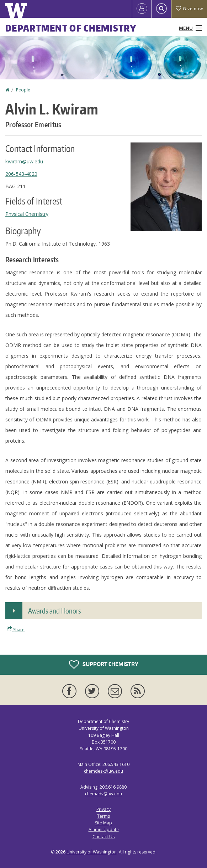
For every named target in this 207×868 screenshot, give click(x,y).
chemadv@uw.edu (103, 794)
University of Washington (92, 852)
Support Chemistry (103, 665)
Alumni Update (104, 830)
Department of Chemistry (71, 28)
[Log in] (142, 9)
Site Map (103, 823)
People (23, 90)
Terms (103, 816)
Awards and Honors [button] (54, 610)
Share (16, 629)
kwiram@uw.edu (24, 161)
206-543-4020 (21, 173)
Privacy (103, 809)
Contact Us (103, 837)
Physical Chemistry (26, 214)
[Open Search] (161, 9)
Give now (189, 9)
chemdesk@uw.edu (103, 771)
